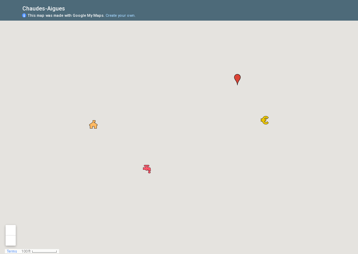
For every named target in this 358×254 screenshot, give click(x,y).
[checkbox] (70, 8)
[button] (147, 169)
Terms (12, 251)
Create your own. (121, 15)
